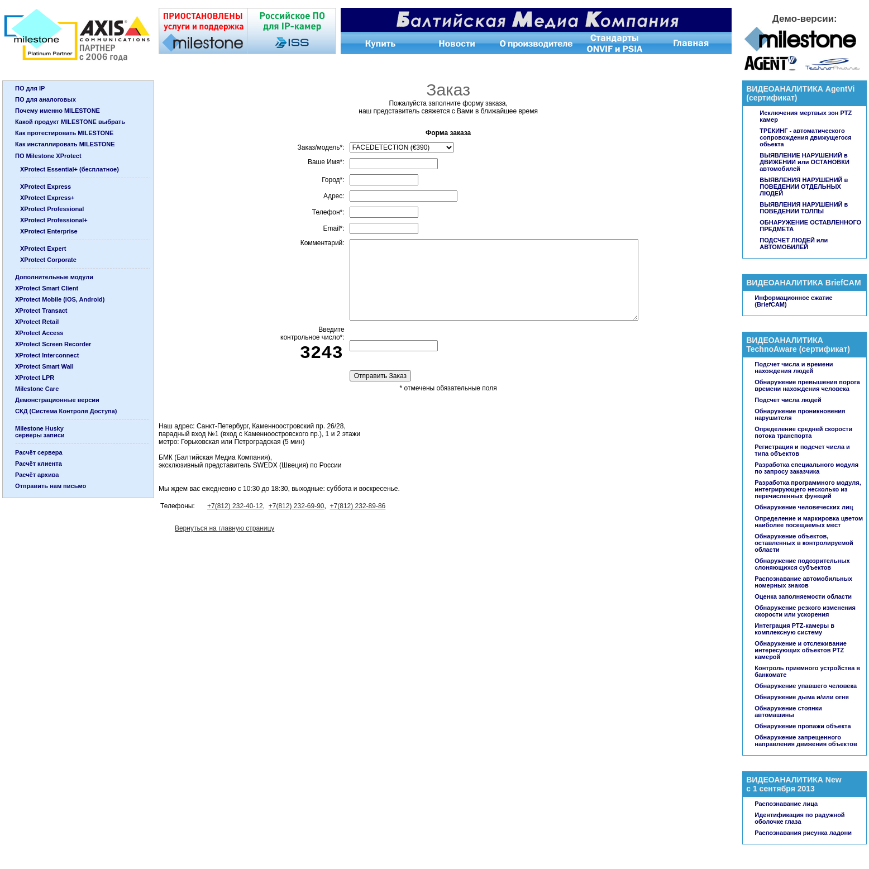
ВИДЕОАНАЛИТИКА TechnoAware (784, 345)
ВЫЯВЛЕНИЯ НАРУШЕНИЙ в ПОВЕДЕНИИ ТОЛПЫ (804, 207)
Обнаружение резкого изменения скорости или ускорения (805, 611)
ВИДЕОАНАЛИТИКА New (793, 779)
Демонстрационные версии (57, 400)
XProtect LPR (34, 377)
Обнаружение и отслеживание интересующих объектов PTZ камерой (801, 650)
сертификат (772, 97)
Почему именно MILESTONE (57, 110)
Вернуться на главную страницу (224, 528)
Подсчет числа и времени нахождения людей (794, 367)
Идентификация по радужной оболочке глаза (799, 818)
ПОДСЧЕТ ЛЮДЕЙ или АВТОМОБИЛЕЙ (794, 243)
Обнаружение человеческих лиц (804, 507)
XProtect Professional (52, 209)
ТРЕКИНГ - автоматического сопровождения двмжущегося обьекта (806, 137)
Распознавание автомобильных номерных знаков (803, 582)
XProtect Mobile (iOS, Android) (59, 299)
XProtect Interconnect (47, 355)
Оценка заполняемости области (803, 596)
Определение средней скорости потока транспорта (803, 432)
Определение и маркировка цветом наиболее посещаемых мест (809, 521)
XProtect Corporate (48, 259)
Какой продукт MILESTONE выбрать (70, 121)
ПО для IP (30, 88)
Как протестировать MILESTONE (64, 133)
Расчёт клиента (38, 463)
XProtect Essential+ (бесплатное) (69, 169)
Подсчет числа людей (788, 400)
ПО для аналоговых (45, 99)
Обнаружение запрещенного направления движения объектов (806, 740)
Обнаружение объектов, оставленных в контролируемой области (804, 543)
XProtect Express (45, 186)
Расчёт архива (37, 474)
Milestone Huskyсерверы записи (40, 431)
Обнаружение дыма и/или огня (802, 697)
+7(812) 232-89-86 (358, 506)
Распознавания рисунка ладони (803, 832)
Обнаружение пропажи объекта (803, 726)
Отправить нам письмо (50, 486)
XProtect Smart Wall (44, 366)
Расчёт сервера (39, 452)
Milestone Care (37, 388)
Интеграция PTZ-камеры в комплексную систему (794, 629)
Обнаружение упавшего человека (806, 685)
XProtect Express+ (47, 197)
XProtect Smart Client (46, 288)
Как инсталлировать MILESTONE (65, 144)
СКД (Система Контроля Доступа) (66, 411)
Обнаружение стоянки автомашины (788, 711)
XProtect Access (39, 333)
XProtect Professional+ (54, 220)
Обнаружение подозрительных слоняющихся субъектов (802, 564)
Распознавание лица (786, 803)
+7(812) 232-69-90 (296, 506)
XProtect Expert (43, 248)
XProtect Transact (41, 310)
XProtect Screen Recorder (53, 344)
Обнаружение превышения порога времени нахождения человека (807, 385)
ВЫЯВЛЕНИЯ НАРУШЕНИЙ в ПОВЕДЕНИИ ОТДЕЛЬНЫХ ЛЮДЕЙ (804, 186)
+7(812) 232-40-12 (235, 506)
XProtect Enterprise (49, 231)
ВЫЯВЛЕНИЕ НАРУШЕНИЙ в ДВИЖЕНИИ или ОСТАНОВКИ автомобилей (804, 162)
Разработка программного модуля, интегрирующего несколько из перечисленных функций (808, 489)
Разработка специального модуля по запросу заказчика (806, 468)
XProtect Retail (37, 321)
